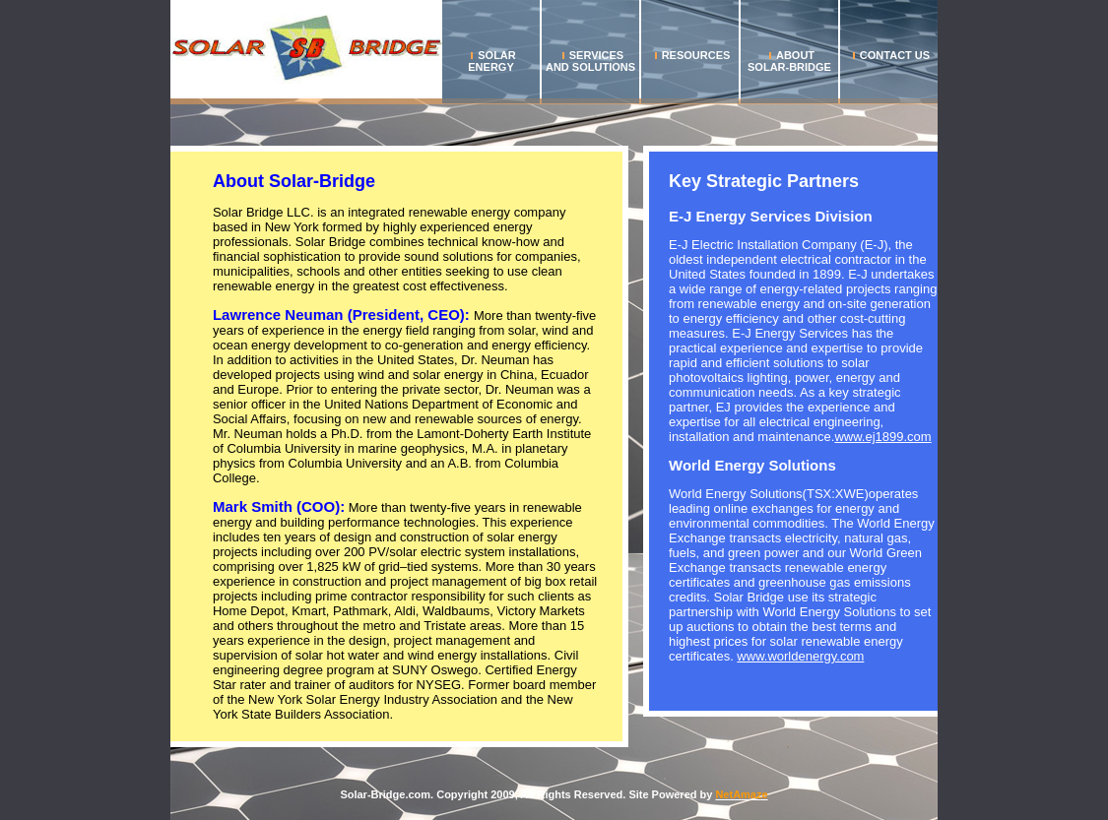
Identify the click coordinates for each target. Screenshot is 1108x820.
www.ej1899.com (882, 436)
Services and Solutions (590, 61)
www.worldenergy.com (800, 656)
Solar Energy (491, 61)
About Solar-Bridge (789, 61)
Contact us (895, 55)
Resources (696, 55)
